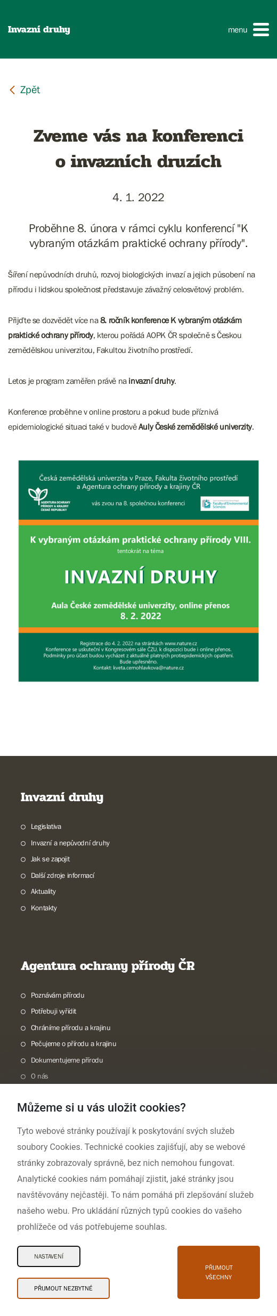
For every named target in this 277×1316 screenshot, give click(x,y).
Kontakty (44, 907)
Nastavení (48, 1256)
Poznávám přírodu (58, 995)
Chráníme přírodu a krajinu (71, 1027)
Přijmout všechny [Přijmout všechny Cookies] (219, 1272)
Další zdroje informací (62, 875)
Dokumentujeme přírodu (67, 1060)
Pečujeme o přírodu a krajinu (74, 1043)
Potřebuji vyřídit (53, 1011)
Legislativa (46, 826)
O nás (39, 1076)
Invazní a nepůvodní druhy (70, 842)
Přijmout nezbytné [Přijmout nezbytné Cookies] (63, 1288)
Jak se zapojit (50, 858)
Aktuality (43, 891)
